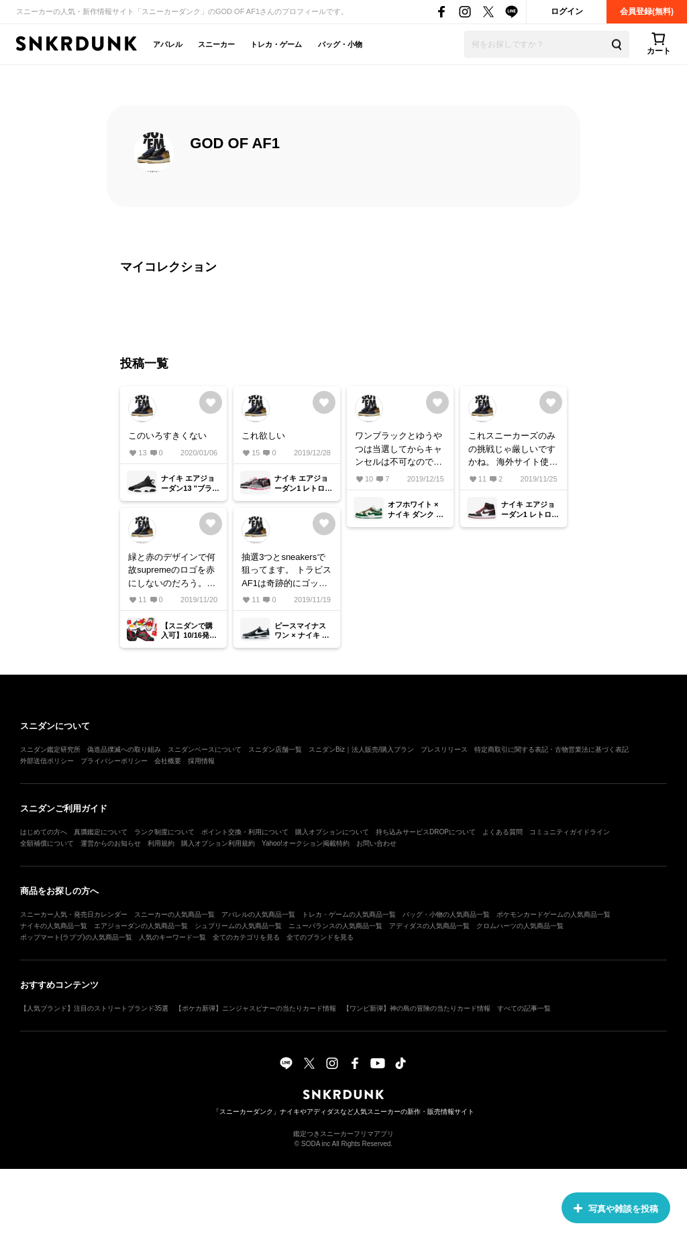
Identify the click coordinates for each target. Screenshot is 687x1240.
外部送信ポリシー (47, 761)
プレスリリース (444, 749)
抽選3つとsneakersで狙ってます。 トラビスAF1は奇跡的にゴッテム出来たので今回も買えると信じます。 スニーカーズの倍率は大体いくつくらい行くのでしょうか (286, 571)
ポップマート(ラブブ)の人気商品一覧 (76, 937)
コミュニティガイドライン (569, 832)
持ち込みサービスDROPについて (426, 832)
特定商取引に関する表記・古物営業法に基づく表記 (551, 749)
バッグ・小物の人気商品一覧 (446, 914)
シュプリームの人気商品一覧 (238, 925)
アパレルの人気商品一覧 (258, 914)
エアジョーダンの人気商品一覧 (141, 925)
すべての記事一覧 (524, 1008)
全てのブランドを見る (320, 937)
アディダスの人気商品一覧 (429, 925)
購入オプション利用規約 (218, 843)
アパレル (167, 44)
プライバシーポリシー (114, 761)
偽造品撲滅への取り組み (124, 749)
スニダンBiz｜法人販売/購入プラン (361, 749)
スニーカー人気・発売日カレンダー (73, 914)
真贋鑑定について (100, 832)
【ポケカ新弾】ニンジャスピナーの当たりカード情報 (255, 1008)
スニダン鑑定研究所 (50, 749)
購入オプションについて (332, 832)
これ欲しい (263, 436)
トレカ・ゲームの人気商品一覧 (349, 914)
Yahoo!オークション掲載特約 (306, 843)
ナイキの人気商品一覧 (53, 925)
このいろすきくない (167, 436)
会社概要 (167, 761)
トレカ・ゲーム (276, 44)
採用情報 (201, 761)
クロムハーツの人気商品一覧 (520, 925)
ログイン (567, 11)
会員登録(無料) (647, 11)
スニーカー (216, 44)
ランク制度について (164, 832)
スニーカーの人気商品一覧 (174, 914)
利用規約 (161, 843)
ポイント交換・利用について (244, 832)
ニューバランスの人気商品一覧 (335, 925)
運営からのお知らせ (111, 843)
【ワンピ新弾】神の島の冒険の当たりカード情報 (416, 1008)
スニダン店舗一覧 (275, 749)
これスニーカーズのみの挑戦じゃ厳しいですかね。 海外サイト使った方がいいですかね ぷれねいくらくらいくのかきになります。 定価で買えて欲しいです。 (513, 450)
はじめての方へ (43, 832)
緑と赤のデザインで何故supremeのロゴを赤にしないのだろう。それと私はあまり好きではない (171, 571)
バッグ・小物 (340, 44)
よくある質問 (502, 832)
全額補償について (47, 843)
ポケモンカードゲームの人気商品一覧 (553, 914)
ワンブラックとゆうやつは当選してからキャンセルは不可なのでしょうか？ (398, 450)
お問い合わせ (376, 843)
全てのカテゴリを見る (246, 937)
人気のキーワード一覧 (172, 937)
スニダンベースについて (205, 749)
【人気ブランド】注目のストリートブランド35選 (94, 1008)
